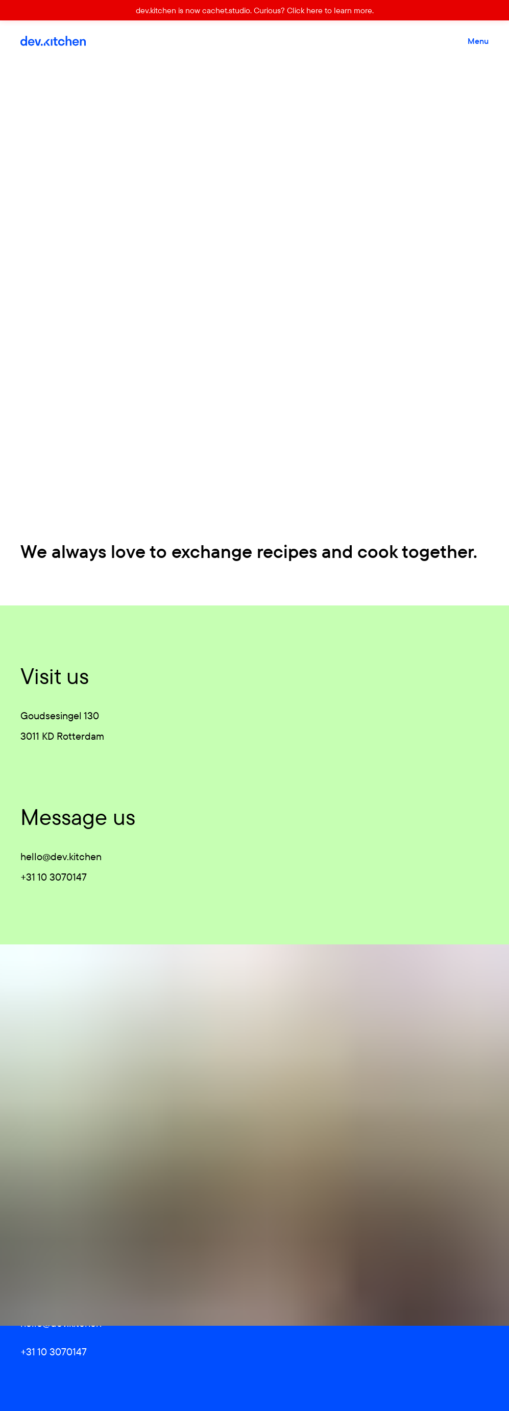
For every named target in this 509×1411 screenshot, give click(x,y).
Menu (478, 41)
